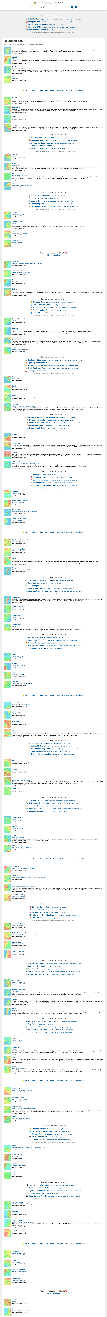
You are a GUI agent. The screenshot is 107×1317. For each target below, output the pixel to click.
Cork (13, 231)
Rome (14, 116)
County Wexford (17, 615)
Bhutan (14, 452)
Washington (23, 69)
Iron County (27, 704)
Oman (13, 339)
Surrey (28, 886)
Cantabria (18, 771)
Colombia (14, 683)
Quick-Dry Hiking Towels (37, 368)
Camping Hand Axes (41, 480)
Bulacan (15, 1211)
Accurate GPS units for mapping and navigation (62, 27)
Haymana (19, 388)
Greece (14, 1147)
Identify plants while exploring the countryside (57, 969)
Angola (14, 953)
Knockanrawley (17, 1202)
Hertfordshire (30, 877)
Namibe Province (18, 951)
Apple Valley (16, 1106)
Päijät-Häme (20, 674)
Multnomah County (30, 406)
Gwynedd (28, 847)
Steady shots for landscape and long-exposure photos (64, 1196)
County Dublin (20, 214)
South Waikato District (20, 500)
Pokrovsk (15, 1251)
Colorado (22, 896)
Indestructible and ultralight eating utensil (58, 1139)
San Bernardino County (20, 540)
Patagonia (15, 1008)
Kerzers (14, 1309)
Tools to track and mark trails (53, 648)
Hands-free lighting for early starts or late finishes (64, 803)
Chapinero (15, 682)
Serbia (13, 263)
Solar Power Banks (35, 365)
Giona (14, 1116)
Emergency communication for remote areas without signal (64, 19)
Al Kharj (14, 1230)
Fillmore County (31, 868)
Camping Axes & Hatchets (38, 1032)
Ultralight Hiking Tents (37, 371)
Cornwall (15, 183)
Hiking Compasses (38, 743)
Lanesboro (16, 867)
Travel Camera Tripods (38, 1196)
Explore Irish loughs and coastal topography (66, 749)
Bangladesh (16, 107)
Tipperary (29, 1204)
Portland (15, 404)
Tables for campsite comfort (61, 146)
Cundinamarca (22, 1165)
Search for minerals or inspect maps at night (54, 586)
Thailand (15, 154)
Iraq (13, 493)
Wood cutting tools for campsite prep (62, 1032)
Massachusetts (24, 463)
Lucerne (21, 837)
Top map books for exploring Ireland (59, 313)
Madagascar (16, 597)
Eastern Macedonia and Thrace (25, 1147)
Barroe (14, 826)
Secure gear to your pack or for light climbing (61, 201)
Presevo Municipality (38, 263)
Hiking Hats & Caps (37, 428)
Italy (13, 118)
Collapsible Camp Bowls (39, 425)
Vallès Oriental (25, 1271)
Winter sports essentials (50, 474)
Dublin (14, 212)
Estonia (14, 436)
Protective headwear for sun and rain (57, 428)
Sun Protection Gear (41, 310)
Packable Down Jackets (38, 1021)
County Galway (17, 606)
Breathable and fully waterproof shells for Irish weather (64, 971)
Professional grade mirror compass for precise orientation (63, 363)
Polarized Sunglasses (37, 30)
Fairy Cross (30, 185)
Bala (13, 845)
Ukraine (14, 723)
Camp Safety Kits (38, 198)
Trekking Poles (39, 482)
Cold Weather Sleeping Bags (39, 580)
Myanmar (14, 1156)
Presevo (15, 262)
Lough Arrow (16, 712)
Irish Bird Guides (38, 1131)
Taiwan (14, 568)
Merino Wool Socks (36, 417)
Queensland (21, 242)
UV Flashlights (34, 586)
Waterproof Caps (38, 143)
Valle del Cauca (22, 683)
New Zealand (15, 502)
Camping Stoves (38, 918)
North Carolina (24, 1099)
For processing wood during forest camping (64, 480)
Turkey (13, 388)
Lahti (14, 673)
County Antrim (35, 397)
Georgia (14, 560)
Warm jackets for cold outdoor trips (54, 148)
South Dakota (24, 935)
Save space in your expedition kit (59, 425)
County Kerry (16, 1047)
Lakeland (15, 240)
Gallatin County (30, 1222)
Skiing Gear (37, 474)
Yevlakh (14, 1173)
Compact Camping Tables (41, 146)
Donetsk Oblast (21, 723)
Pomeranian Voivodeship (23, 665)
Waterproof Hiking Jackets (43, 915)
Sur (13, 760)
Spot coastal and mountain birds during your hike (60, 1131)
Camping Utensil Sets (37, 966)
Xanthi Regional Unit (39, 1147)
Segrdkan (15, 491)
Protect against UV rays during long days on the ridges (66, 591)
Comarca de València (34, 330)
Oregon (22, 406)
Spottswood (16, 942)
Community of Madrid (21, 175)
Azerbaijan (15, 1174)
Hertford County (18, 1097)
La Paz (18, 762)
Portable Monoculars (37, 420)
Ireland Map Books (40, 313)
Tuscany (17, 1118)
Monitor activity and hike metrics (56, 912)
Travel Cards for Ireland (41, 1137)
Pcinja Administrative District (24, 263)
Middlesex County (34, 463)
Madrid (14, 173)
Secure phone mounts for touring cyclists (62, 1185)
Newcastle (15, 703)
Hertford (15, 876)
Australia (14, 242)
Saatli (14, 386)
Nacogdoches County (19, 549)
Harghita (15, 1300)
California (22, 541)
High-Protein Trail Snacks (38, 1029)
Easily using (55, 90)
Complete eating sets (53, 966)
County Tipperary (21, 1204)
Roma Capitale (23, 118)
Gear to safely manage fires (58, 907)
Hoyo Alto (15, 769)
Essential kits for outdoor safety (49, 806)
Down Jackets (37, 148)
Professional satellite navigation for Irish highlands (64, 206)
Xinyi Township (30, 570)
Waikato (22, 502)
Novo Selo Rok (17, 271)
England (23, 185)
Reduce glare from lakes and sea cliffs (58, 30)
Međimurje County (21, 272)
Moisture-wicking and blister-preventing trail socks (61, 417)
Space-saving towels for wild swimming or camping (64, 368)
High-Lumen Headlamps (38, 803)
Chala (14, 1260)
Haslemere (16, 885)
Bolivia (13, 762)
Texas (21, 551)
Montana (22, 1222)
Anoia (23, 925)
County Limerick (18, 624)
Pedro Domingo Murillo (27, 762)
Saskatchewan (21, 1280)
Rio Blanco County (18, 895)
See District (28, 1311)
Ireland (14, 48)
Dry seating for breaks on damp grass (63, 974)
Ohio (13, 77)
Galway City (16, 1038)
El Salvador (16, 443)
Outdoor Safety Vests (37, 643)
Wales (14, 163)
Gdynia (14, 663)
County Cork (20, 233)
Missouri (22, 1090)
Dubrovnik (15, 377)
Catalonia (18, 282)
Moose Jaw (16, 1279)
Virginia (14, 57)
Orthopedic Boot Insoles (41, 754)
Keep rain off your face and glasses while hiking (60, 143)
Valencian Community (21, 330)
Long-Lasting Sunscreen (38, 591)
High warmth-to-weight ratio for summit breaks (63, 1021)
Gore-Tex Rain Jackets (37, 971)
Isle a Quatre (16, 510)
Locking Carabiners (39, 201)
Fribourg (21, 1311)
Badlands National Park (20, 933)
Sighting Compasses (36, 363)
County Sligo (20, 656)
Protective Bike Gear (36, 24)
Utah (21, 704)
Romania (14, 1301)
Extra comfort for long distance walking (63, 754)
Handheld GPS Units (39, 206)
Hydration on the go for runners (63, 477)
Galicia (14, 289)
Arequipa (17, 1262)
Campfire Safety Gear (40, 907)
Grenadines (34, 511)
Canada (14, 1280)
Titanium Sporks (38, 1139)
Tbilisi (14, 558)
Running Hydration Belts (43, 477)
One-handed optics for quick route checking (60, 420)
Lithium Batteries (35, 800)
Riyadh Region (23, 1232)
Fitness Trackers (38, 912)
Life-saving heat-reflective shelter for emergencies (63, 640)
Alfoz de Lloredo (26, 771)
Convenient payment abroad (60, 1137)
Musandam (16, 338)
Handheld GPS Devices (37, 27)
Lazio (16, 118)
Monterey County (18, 980)
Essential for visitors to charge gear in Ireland (58, 204)
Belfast (14, 395)
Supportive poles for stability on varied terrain (59, 482)
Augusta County (29, 944)
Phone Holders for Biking (39, 1185)
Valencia (15, 328)
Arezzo (23, 1118)
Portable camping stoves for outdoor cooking (60, 918)
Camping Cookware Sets (43, 302)
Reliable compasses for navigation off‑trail (59, 743)
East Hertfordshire (40, 877)
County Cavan (17, 788)
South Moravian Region (23, 780)
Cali (28, 683)
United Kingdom (16, 165)
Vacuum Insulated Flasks (39, 423)
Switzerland (15, 837)
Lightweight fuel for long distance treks (61, 1029)
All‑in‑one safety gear (52, 198)
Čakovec (30, 272)
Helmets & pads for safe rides (55, 24)
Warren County (29, 1090)
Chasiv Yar (15, 721)
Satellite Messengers (36, 19)
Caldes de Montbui (18, 1269)
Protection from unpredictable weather (66, 138)
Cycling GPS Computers (37, 360)
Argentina (14, 1010)
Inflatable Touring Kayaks (41, 749)
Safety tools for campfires (58, 195)
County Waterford (18, 319)
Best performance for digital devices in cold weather (59, 800)
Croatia (14, 125)
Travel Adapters (37, 204)
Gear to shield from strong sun (60, 310)
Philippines (15, 991)
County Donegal (17, 221)
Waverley (33, 886)
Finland (14, 674)
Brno (13, 778)
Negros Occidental (18, 989)
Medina (14, 1164)
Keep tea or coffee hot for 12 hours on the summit (65, 423)
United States (15, 59)
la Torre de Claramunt (19, 924)
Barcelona (15, 280)
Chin (19, 1156)
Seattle (14, 67)
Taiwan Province (21, 570)
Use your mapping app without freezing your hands (66, 808)
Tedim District (17, 1155)
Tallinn (14, 434)
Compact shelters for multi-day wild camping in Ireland (63, 371)
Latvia (14, 1057)
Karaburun (19, 520)
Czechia (15, 98)
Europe (14, 999)
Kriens (14, 835)
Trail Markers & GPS (36, 648)
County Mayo (16, 817)
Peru (13, 1262)
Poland (14, 665)
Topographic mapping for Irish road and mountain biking (65, 360)
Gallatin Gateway (18, 1220)
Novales (34, 771)
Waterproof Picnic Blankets (39, 974)
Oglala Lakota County (34, 935)
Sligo (14, 654)
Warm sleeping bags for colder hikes (62, 580)
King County (31, 69)
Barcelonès (25, 282)
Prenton (15, 1066)
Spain (13, 175)
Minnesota (23, 868)
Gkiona (14, 1145)
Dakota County (31, 1108)
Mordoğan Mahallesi (19, 519)
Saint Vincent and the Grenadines (21, 511)
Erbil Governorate (19, 493)
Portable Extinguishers (40, 196)
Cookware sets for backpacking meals (65, 302)
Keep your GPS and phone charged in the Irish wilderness (61, 365)
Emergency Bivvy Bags (37, 640)
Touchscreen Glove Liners (39, 808)
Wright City (16, 1088)
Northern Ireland (25, 397)
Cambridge (16, 461)
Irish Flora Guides (35, 969)
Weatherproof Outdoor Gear (42, 138)
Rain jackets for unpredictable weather (66, 915)
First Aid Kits (33, 806)
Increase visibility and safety (55, 643)
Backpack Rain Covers (37, 22)
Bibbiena (28, 1118)
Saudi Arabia (15, 1232)
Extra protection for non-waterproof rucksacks (61, 22)
